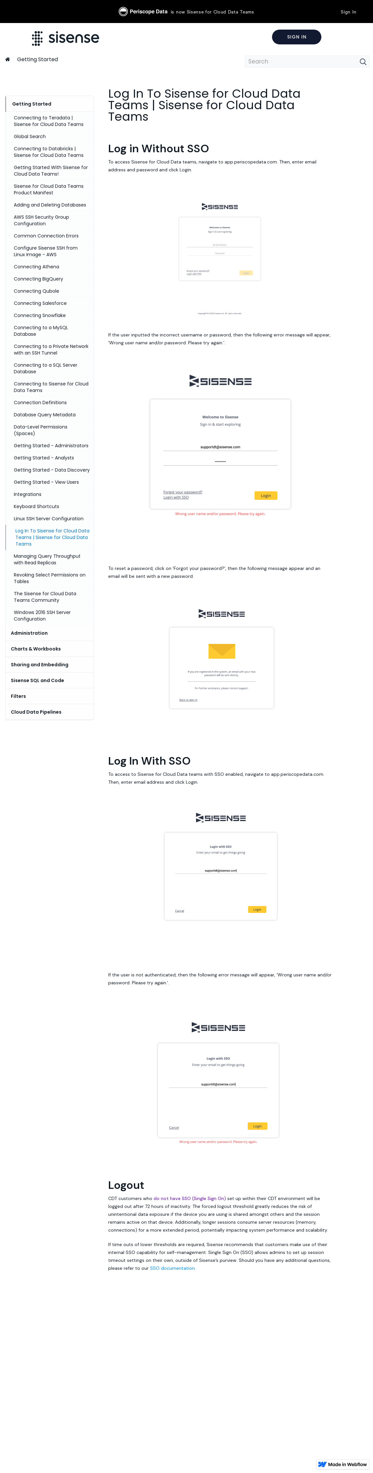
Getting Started (37, 59)
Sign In (349, 11)
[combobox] (307, 61)
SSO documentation (172, 1268)
